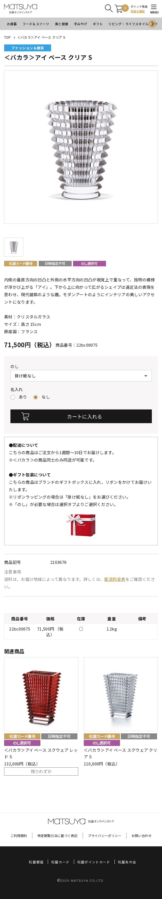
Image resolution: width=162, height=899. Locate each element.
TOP (7, 37)
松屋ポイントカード (93, 862)
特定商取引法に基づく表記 (57, 835)
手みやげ (80, 23)
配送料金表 (114, 579)
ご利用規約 (18, 835)
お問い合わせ (142, 835)
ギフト (98, 23)
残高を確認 (138, 11)
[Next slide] (152, 24)
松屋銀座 (36, 862)
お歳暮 (12, 23)
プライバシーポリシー (104, 835)
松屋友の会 (127, 862)
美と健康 (61, 23)
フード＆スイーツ (36, 23)
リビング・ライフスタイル (128, 23)
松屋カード (60, 862)
